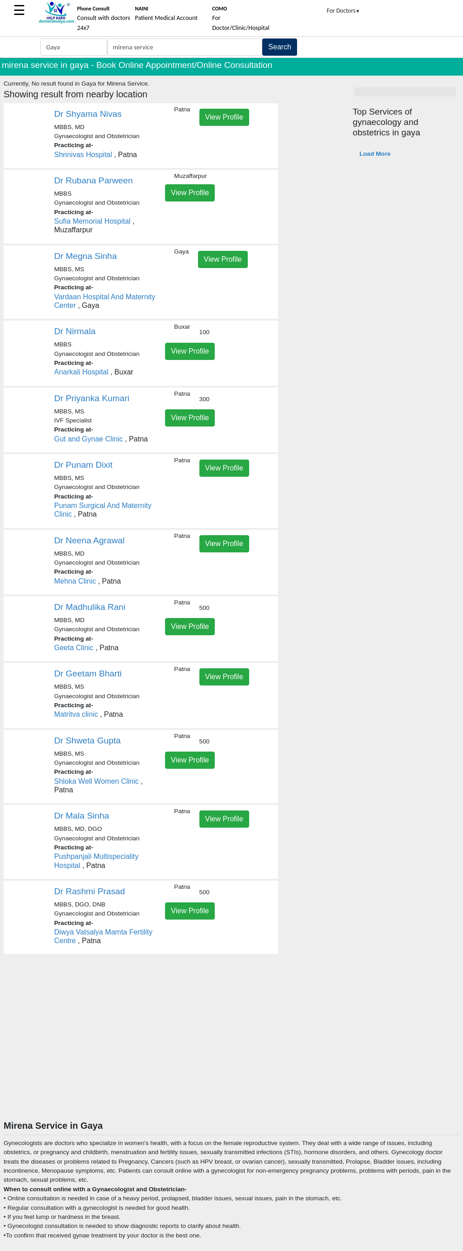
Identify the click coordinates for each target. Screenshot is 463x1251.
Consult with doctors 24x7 (103, 18)
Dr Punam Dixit (83, 465)
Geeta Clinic (74, 648)
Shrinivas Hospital (83, 154)
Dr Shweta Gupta (87, 740)
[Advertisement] (231, 1052)
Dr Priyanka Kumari (91, 398)
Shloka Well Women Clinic (96, 781)
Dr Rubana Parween (93, 180)
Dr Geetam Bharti (88, 673)
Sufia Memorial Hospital (92, 221)
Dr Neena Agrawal (89, 540)
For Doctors (343, 10)
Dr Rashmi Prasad (89, 891)
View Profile (224, 117)
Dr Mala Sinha (81, 815)
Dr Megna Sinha (85, 256)
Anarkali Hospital (81, 372)
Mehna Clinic (75, 581)
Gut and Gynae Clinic (88, 439)
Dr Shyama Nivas (88, 114)
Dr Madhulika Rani (90, 607)
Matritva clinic (76, 714)
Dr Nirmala (75, 331)
